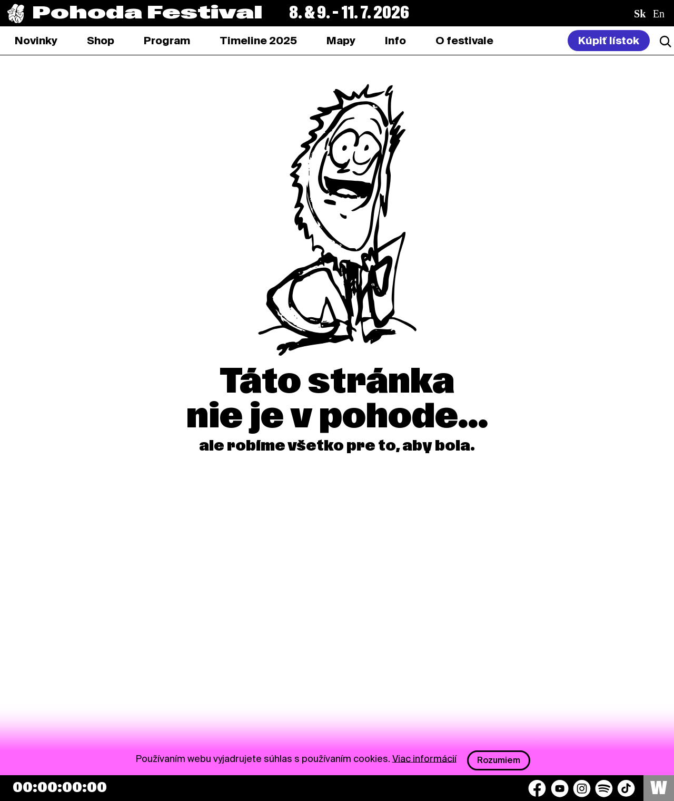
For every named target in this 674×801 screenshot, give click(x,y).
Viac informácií (424, 758)
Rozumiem (498, 760)
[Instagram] (582, 788)
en (659, 13)
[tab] (100, 41)
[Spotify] (604, 788)
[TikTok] (626, 788)
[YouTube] (560, 788)
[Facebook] (537, 788)
